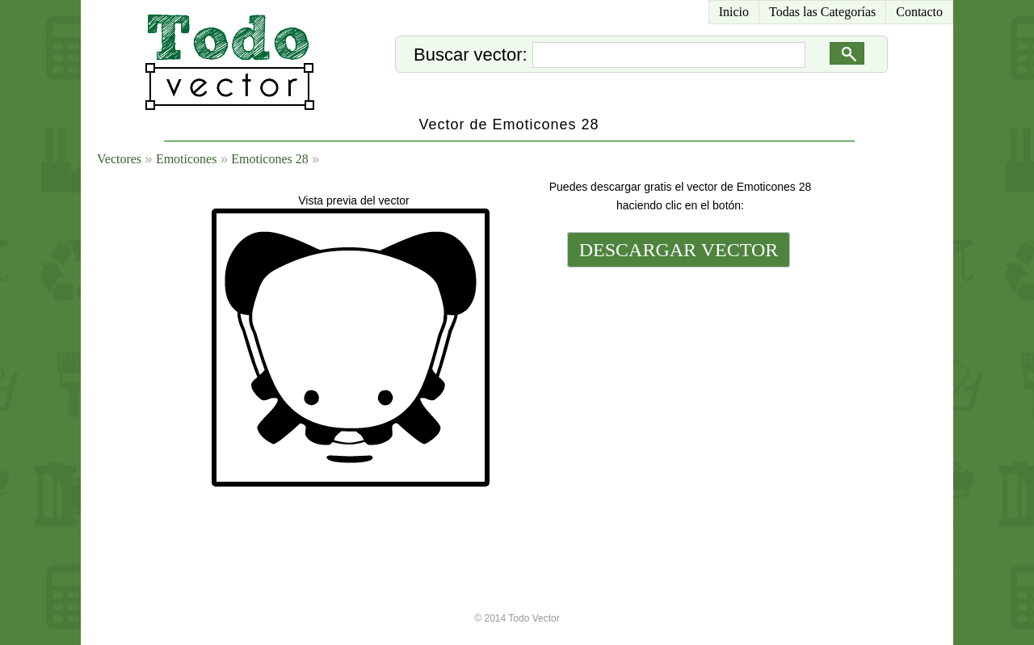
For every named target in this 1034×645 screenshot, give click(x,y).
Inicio (734, 12)
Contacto (919, 12)
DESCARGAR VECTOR (679, 249)
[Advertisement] (677, 381)
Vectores (119, 159)
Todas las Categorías (822, 12)
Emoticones (186, 159)
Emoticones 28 (270, 159)
